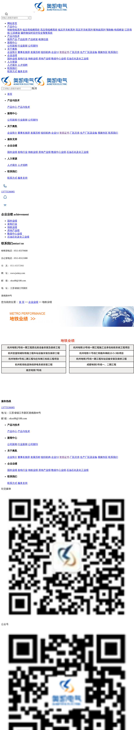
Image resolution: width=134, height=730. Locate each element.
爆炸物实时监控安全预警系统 (37, 33)
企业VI (55, 52)
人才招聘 (22, 65)
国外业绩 (12, 58)
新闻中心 (12, 42)
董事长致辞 (24, 52)
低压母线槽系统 (31, 29)
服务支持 (22, 71)
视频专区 (103, 52)
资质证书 (64, 52)
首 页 (21, 302)
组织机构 (46, 52)
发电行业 (22, 58)
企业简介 (12, 52)
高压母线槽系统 (48, 29)
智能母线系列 (14, 29)
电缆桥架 (119, 29)
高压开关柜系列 (84, 29)
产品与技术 (13, 36)
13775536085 (8, 407)
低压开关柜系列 (66, 29)
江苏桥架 (15, 33)
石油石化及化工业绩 (78, 58)
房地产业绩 (44, 58)
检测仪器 (43, 39)
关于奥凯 (12, 49)
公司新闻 (12, 45)
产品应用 (22, 39)
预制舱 (110, 29)
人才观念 (12, 65)
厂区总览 (75, 52)
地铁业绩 (33, 58)
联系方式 (12, 71)
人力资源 (12, 61)
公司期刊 (33, 45)
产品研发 (33, 39)
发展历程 (35, 52)
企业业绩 (12, 55)
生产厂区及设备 (88, 52)
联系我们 (113, 52)
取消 (34, 88)
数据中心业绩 (58, 58)
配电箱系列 (99, 29)
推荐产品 (12, 39)
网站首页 (12, 23)
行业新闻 (22, 45)
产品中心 (12, 26)
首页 (9, 94)
